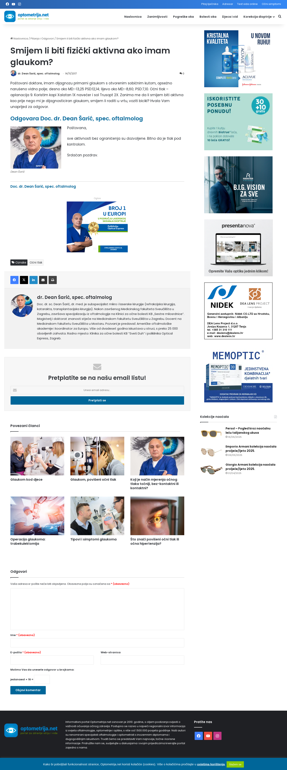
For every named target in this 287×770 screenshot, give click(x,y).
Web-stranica (111, 652)
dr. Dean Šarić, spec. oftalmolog (39, 73)
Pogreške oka (183, 17)
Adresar (227, 4)
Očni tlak (36, 262)
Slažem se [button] (235, 764)
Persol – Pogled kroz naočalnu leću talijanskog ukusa (248, 430)
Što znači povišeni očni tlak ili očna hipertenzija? (154, 541)
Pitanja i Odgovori (42, 38)
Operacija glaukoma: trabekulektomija (27, 541)
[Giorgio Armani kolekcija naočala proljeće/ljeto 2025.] (211, 470)
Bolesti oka (208, 17)
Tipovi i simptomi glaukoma (93, 539)
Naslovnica (133, 17)
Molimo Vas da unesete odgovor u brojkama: (42, 670)
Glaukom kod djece (26, 479)
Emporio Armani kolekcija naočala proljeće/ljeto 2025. (251, 448)
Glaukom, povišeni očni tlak (93, 479)
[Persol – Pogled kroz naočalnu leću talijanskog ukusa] (211, 434)
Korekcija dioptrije (257, 17)
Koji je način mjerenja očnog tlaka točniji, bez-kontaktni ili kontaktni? (154, 483)
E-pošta (25, 652)
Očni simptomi (271, 4)
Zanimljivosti (157, 17)
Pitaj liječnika (209, 4)
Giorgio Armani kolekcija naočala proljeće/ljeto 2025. (250, 467)
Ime (22, 635)
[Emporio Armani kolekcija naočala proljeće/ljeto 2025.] (211, 452)
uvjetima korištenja (211, 764)
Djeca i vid (230, 17)
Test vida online (247, 4)
